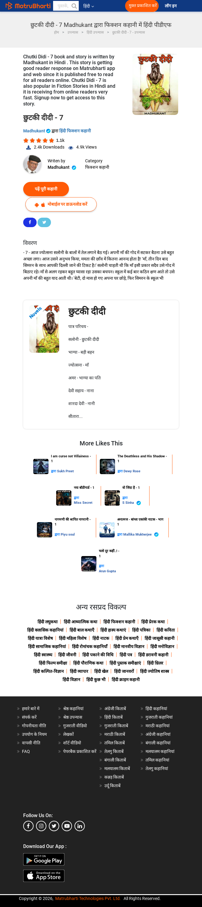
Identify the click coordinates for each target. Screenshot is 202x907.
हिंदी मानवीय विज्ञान (129, 646)
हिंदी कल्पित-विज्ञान (48, 671)
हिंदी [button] (88, 6)
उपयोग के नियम (34, 734)
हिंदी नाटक (100, 638)
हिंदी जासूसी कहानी (160, 638)
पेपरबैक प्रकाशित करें (79, 751)
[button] (74, 6)
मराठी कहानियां (158, 725)
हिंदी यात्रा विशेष (40, 638)
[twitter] (54, 826)
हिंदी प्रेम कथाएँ (127, 638)
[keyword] (66, 6)
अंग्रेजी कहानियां (158, 734)
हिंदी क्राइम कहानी (126, 679)
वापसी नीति (31, 742)
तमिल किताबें (114, 742)
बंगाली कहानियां (158, 742)
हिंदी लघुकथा (48, 621)
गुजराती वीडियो (75, 725)
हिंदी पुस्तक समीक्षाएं (125, 663)
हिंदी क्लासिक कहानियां (45, 630)
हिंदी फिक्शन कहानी (75, 130)
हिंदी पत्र (126, 654)
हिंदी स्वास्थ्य (43, 654)
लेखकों (68, 734)
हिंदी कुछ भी (96, 679)
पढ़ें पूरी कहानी (46, 188)
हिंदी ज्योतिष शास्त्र (154, 671)
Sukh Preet (65, 471)
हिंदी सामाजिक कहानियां (47, 646)
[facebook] (28, 826)
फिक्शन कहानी (97, 167)
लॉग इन (171, 6)
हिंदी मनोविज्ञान (162, 646)
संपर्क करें (29, 717)
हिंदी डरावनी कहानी (153, 654)
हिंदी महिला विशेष (72, 638)
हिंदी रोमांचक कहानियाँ (89, 646)
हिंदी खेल (101, 671)
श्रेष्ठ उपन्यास (72, 717)
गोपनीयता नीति (34, 725)
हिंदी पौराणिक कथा (88, 663)
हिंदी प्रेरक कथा (153, 621)
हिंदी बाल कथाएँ (82, 630)
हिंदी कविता (166, 630)
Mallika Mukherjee (141, 534)
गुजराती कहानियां (159, 717)
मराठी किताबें (114, 734)
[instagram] (41, 826)
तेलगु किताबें (114, 751)
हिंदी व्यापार (79, 671)
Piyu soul (68, 534)
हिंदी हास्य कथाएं (113, 630)
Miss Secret (83, 503)
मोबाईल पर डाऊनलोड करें (61, 204)
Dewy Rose (132, 471)
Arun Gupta (107, 571)
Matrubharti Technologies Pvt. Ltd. (88, 898)
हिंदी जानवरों (124, 671)
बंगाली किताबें (115, 760)
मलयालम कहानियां (160, 751)
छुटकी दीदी (87, 311)
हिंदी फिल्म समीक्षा (53, 663)
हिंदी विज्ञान (71, 679)
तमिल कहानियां (157, 760)
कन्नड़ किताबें (114, 777)
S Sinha (131, 503)
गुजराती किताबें (116, 725)
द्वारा (54, 471)
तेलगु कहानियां (157, 768)
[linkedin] (79, 826)
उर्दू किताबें (112, 785)
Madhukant (37, 130)
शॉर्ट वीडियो (72, 742)
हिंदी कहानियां (156, 708)
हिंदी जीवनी (67, 654)
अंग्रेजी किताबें (115, 708)
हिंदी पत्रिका (141, 630)
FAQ (26, 751)
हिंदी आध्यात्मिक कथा (80, 621)
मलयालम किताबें (117, 768)
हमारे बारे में (30, 708)
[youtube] (67, 826)
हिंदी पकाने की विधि (98, 654)
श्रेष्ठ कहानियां (73, 708)
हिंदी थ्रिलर (155, 663)
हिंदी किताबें (113, 717)
